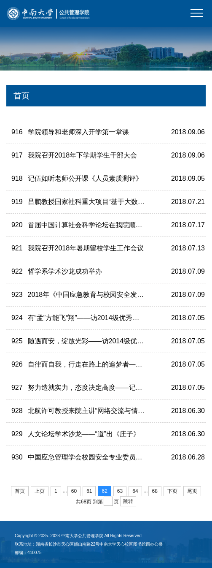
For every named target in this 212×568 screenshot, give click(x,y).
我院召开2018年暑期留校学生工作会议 (86, 248)
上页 (40, 491)
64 (135, 491)
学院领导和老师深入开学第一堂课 (78, 132)
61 (89, 491)
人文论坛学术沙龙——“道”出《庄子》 (84, 434)
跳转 (128, 501)
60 (74, 491)
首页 (20, 491)
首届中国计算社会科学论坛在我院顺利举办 (92, 224)
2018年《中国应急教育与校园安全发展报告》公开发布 (109, 294)
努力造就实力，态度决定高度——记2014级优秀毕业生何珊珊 (120, 387)
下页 (172, 491)
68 (155, 491)
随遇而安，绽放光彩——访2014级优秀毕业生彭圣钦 (106, 341)
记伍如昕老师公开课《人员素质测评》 (85, 178)
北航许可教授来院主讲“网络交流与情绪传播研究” (101, 410)
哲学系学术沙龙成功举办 (65, 271)
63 (120, 491)
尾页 (192, 491)
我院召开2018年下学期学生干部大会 (82, 155)
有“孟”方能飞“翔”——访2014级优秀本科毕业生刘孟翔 (107, 317)
